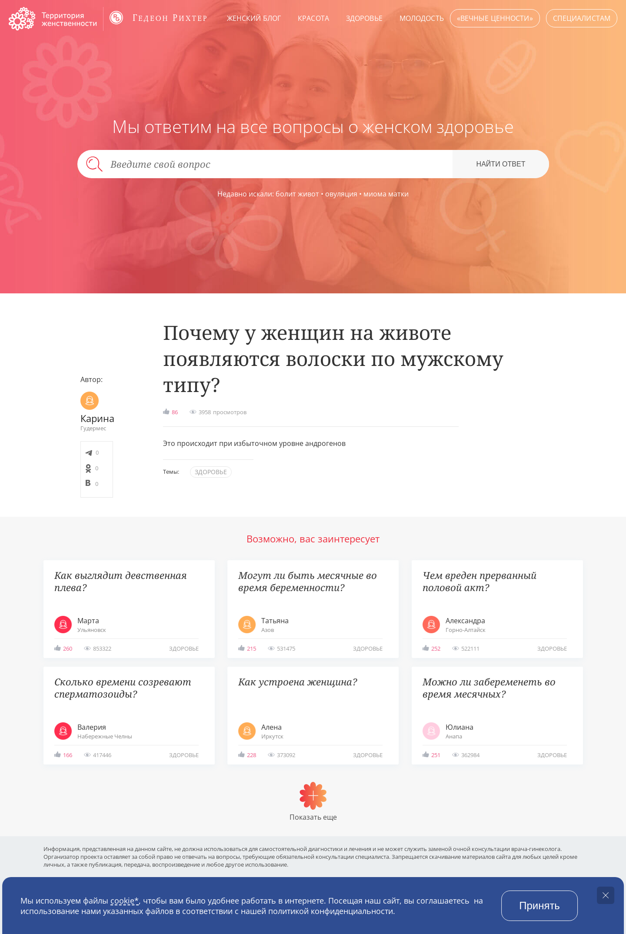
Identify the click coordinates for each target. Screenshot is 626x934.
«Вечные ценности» (495, 18)
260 (67, 648)
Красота (313, 18)
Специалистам (581, 18)
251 (435, 755)
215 (251, 648)
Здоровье (364, 18)
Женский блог (254, 18)
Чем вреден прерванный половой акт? (479, 581)
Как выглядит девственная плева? (120, 581)
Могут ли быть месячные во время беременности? (307, 581)
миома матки (386, 194)
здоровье (211, 472)
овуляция (341, 194)
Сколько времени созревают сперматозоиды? (122, 687)
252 (435, 648)
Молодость (422, 18)
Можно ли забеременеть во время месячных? (489, 687)
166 (67, 755)
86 (175, 412)
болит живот (297, 194)
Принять (539, 905)
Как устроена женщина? (297, 681)
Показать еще (313, 817)
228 (251, 755)
